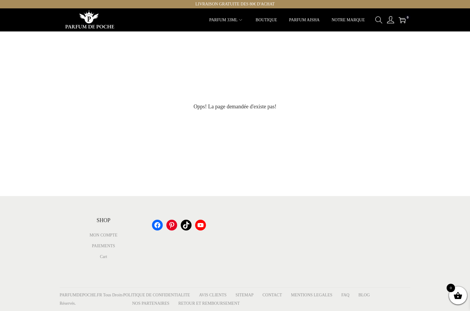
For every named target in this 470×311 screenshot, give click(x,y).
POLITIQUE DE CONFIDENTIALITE (156, 295)
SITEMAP (245, 295)
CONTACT (272, 295)
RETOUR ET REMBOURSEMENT (209, 303)
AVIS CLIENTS (213, 295)
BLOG (364, 295)
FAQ (345, 295)
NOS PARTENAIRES (150, 303)
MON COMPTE (104, 235)
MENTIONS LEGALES (311, 295)
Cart (103, 256)
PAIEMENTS (103, 246)
